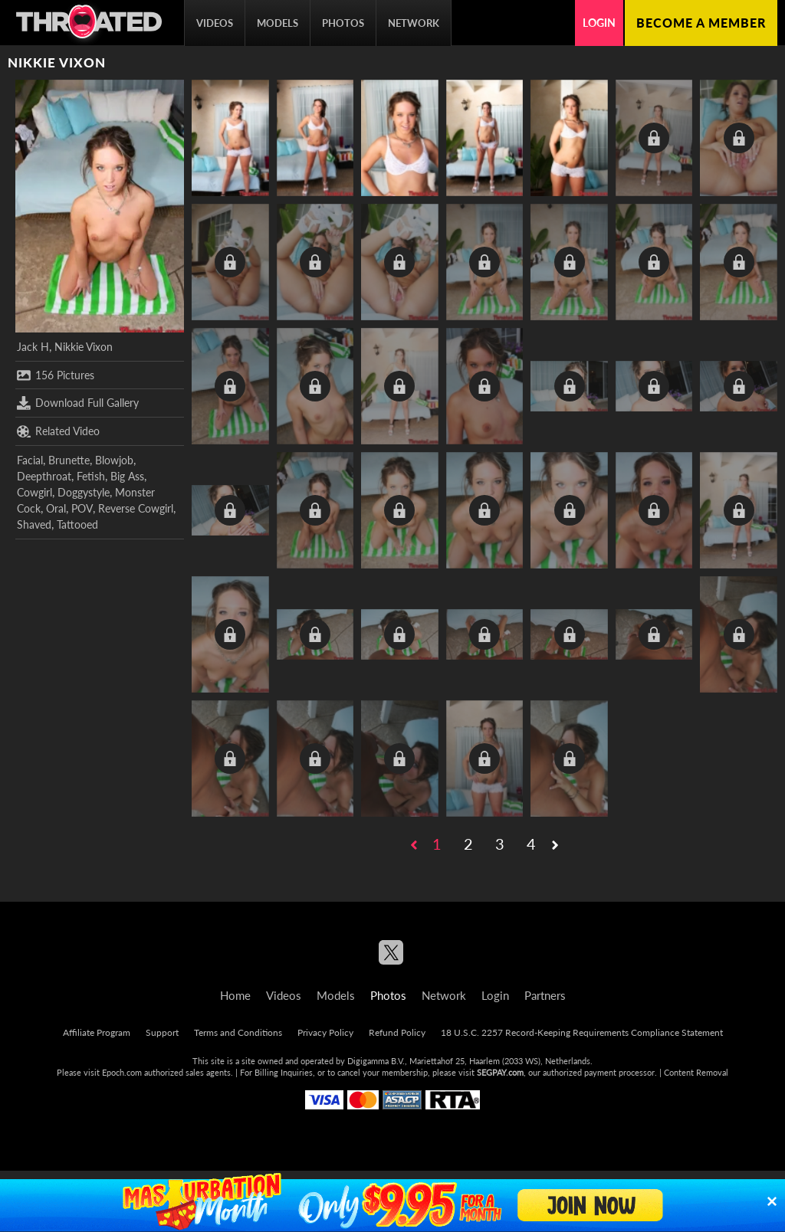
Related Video (58, 431)
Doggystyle (83, 492)
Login (599, 22)
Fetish (91, 476)
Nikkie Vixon (83, 346)
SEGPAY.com (500, 1072)
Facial (30, 460)
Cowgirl (34, 492)
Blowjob (114, 460)
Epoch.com (122, 1072)
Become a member (701, 22)
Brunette (69, 460)
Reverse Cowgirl (135, 508)
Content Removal (696, 1072)
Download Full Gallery (78, 403)
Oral (56, 508)
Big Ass (127, 476)
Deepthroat (44, 476)
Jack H (33, 346)
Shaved (34, 524)
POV (82, 508)
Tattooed (77, 524)
